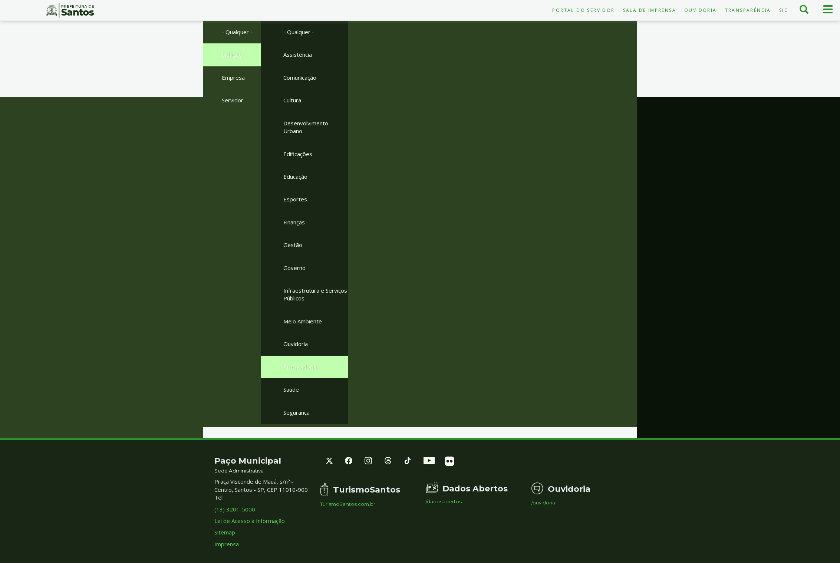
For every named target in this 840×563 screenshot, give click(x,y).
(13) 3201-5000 (234, 509)
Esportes (295, 199)
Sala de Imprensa (649, 10)
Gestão (292, 244)
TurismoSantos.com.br (347, 504)
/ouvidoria (543, 502)
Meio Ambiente (302, 321)
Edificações (297, 154)
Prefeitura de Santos (70, 10)
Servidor (232, 100)
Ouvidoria (700, 10)
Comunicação (299, 77)
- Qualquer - (237, 32)
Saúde (291, 389)
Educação (295, 176)
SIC (783, 10)
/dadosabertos (444, 501)
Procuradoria (299, 367)
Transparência (748, 10)
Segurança (296, 412)
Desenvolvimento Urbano (305, 127)
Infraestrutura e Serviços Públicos (315, 294)
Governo (294, 267)
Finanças (294, 222)
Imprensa (226, 544)
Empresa (233, 77)
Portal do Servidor (583, 10)
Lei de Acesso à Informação (249, 520)
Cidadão (232, 54)
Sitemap (224, 532)
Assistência (297, 54)
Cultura (292, 100)
